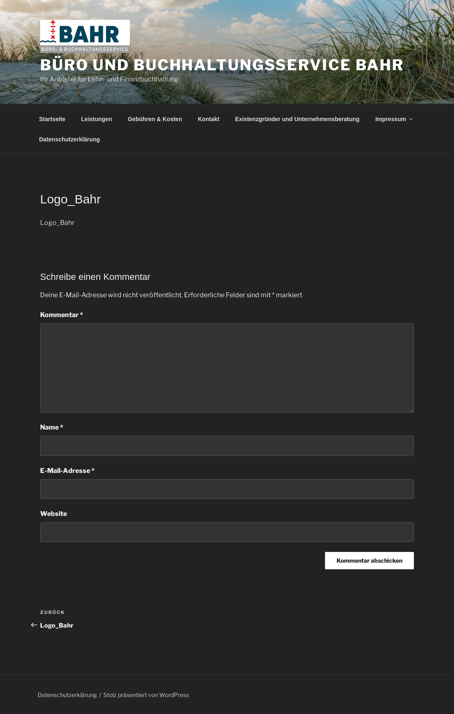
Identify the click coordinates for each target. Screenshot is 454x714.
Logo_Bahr (57, 223)
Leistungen (96, 119)
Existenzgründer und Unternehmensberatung (297, 119)
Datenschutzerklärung (69, 139)
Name (51, 427)
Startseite (52, 119)
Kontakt (208, 119)
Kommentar (61, 315)
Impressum (394, 119)
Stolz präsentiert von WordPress (146, 694)
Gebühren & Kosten (155, 119)
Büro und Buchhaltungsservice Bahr (222, 65)
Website (53, 514)
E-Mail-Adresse (67, 471)
